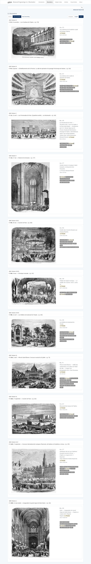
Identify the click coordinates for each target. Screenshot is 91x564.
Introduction (41, 2)
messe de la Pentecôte (64, 178)
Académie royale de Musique (66, 39)
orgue (74, 525)
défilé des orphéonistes (68, 383)
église (71, 527)
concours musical (73, 381)
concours (69, 380)
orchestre (70, 241)
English (76, 16)
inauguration (68, 525)
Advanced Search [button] (77, 9)
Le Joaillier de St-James (71, 292)
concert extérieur (63, 241)
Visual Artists (73, 2)
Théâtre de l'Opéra (64, 41)
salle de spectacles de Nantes (66, 89)
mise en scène (69, 294)
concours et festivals (64, 381)
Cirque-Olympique (64, 332)
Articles (66, 2)
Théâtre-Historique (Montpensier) (67, 333)
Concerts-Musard (63, 239)
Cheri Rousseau (74, 378)
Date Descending (25, 16)
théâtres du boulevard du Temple (66, 339)
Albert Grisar (62, 292)
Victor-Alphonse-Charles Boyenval (71, 466)
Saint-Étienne (63, 380)
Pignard (75, 523)
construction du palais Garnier (66, 415)
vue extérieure (68, 43)
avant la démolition (72, 335)
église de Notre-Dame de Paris (66, 523)
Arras (61, 466)
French (81, 16)
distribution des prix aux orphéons (67, 472)
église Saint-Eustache (64, 182)
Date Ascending (17, 16)
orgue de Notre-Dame (64, 527)
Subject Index (58, 2)
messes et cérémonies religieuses (67, 180)
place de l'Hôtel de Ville (70, 385)
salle (65, 87)
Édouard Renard (63, 145)
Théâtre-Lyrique (63, 335)
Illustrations (50, 2)
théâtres (62, 43)
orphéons (62, 385)
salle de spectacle (71, 87)
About (80, 2)
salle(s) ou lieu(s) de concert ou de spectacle (69, 91)
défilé (61, 383)
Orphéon (62, 378)
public (61, 87)
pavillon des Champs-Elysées (66, 243)
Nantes (61, 85)
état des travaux (70, 417)
